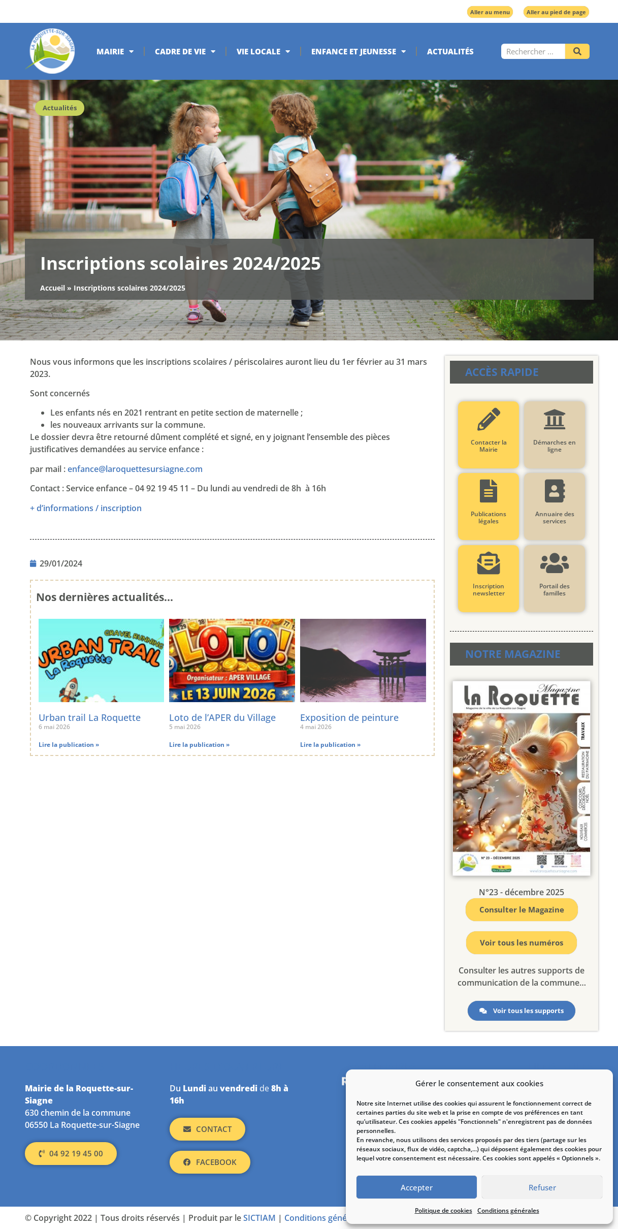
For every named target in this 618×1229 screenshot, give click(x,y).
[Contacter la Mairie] (488, 419)
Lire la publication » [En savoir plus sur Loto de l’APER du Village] (199, 744)
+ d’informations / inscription (86, 508)
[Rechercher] (577, 51)
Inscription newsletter (489, 589)
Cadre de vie (185, 51)
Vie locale (263, 51)
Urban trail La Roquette (90, 717)
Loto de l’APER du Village (222, 717)
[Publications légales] (488, 491)
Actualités (450, 51)
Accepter (417, 1187)
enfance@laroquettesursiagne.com (135, 469)
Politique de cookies (443, 1210)
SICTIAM (259, 1217)
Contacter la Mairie (489, 446)
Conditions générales (508, 1210)
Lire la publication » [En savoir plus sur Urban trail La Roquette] (69, 744)
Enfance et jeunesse (358, 51)
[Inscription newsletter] (488, 563)
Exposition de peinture (349, 717)
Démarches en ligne (554, 446)
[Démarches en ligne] (554, 419)
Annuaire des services (554, 517)
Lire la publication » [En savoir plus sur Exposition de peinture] (330, 744)
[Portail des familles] (554, 563)
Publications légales (488, 517)
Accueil (52, 288)
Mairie (115, 51)
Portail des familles (554, 589)
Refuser (542, 1187)
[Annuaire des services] (554, 491)
